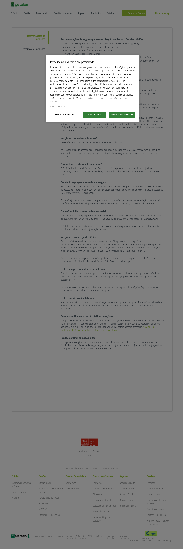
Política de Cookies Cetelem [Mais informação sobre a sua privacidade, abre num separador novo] (100, 98)
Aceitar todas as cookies (122, 115)
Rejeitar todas (95, 115)
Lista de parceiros (58, 106)
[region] (92, 88)
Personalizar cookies (64, 115)
